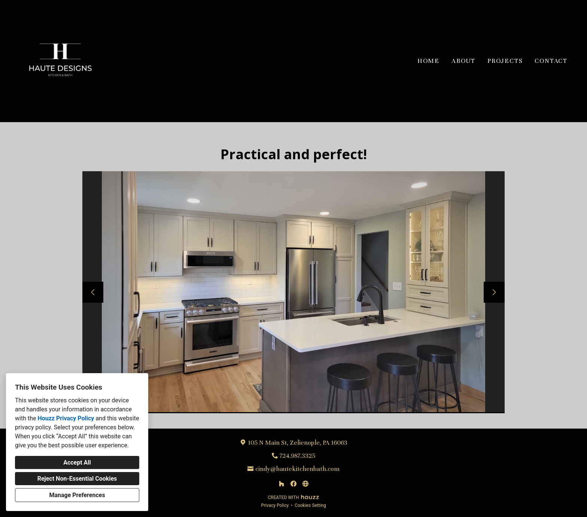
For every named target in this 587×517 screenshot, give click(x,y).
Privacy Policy (275, 505)
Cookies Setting (310, 505)
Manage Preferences (77, 495)
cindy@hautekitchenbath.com (297, 469)
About (463, 61)
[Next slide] (494, 292)
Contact (551, 61)
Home (428, 61)
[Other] (305, 484)
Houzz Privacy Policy (65, 418)
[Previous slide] (92, 292)
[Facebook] (293, 484)
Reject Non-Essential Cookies (77, 478)
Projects (505, 61)
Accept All (77, 462)
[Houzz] (281, 484)
